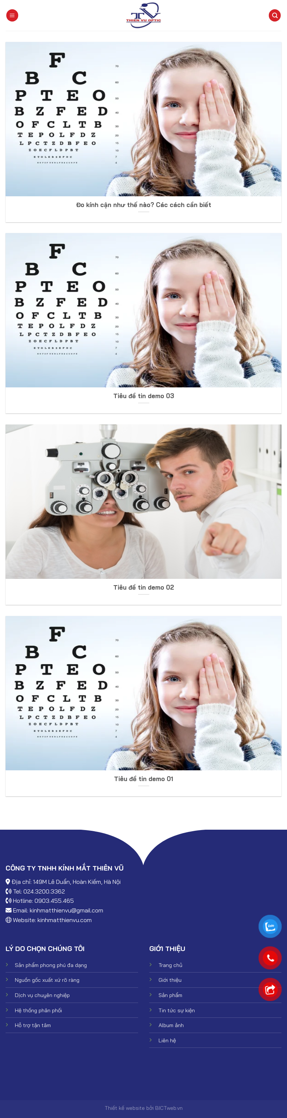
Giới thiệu (170, 980)
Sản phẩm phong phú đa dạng (51, 965)
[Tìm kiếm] (275, 15)
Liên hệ (167, 1040)
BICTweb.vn (169, 1108)
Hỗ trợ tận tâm (33, 1025)
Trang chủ (170, 965)
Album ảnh (171, 1025)
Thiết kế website (125, 1108)
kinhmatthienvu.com (64, 920)
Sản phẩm (170, 995)
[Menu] (12, 15)
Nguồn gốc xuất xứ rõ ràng (47, 980)
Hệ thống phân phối (38, 1010)
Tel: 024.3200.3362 (39, 891)
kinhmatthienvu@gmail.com (66, 910)
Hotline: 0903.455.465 (43, 900)
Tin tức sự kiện (177, 1010)
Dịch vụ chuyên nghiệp (42, 995)
